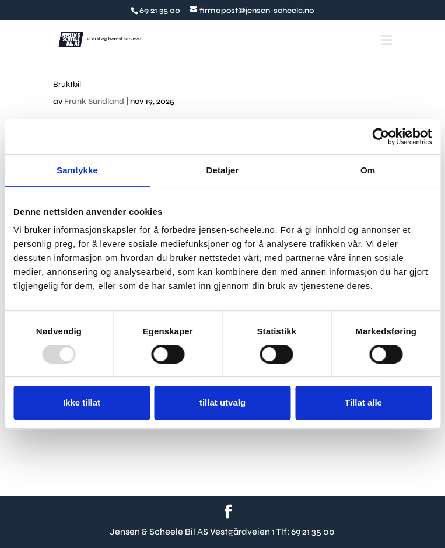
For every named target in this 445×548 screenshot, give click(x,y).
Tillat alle (363, 402)
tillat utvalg (222, 402)
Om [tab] (367, 170)
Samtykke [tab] (77, 170)
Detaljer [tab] (222, 170)
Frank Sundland (94, 101)
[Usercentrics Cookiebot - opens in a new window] (381, 136)
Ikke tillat (81, 402)
